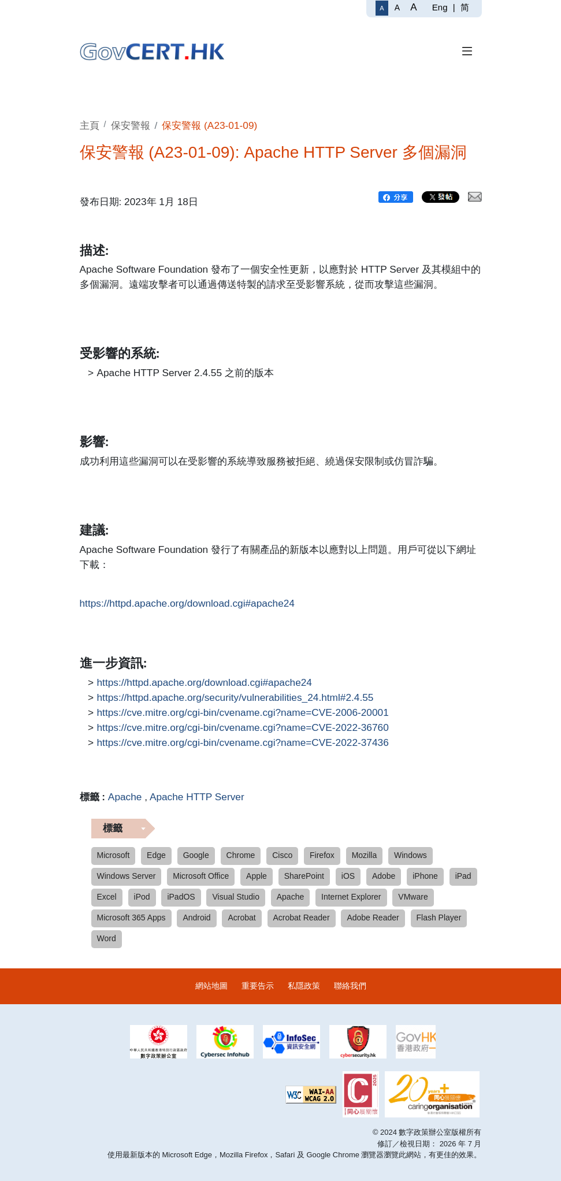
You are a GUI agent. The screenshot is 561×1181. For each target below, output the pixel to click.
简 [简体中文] (464, 7)
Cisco (282, 855)
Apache (125, 797)
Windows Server (126, 876)
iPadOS (181, 896)
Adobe (383, 876)
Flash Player (439, 917)
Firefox (322, 855)
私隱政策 (304, 985)
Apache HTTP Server (197, 797)
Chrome (240, 855)
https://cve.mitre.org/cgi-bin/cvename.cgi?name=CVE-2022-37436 (243, 743)
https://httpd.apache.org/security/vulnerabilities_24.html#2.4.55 (235, 697)
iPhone (425, 876)
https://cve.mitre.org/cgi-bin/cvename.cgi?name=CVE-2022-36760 (243, 728)
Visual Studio (235, 896)
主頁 (89, 125)
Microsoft (113, 855)
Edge (156, 855)
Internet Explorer (351, 896)
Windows (410, 855)
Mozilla (364, 855)
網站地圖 (211, 985)
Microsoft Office (201, 876)
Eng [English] (440, 7)
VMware (413, 896)
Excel (107, 896)
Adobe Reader (373, 917)
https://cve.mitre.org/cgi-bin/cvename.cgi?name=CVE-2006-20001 (243, 713)
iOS (348, 876)
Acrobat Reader (301, 917)
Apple (256, 876)
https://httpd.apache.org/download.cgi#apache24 (187, 603)
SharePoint (304, 876)
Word (106, 938)
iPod (142, 896)
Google (196, 855)
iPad (463, 876)
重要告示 (258, 985)
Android (196, 917)
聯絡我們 (350, 985)
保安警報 (130, 125)
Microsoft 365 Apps (131, 917)
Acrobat (241, 917)
